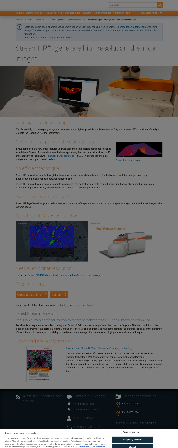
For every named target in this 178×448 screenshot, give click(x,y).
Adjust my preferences (132, 443)
